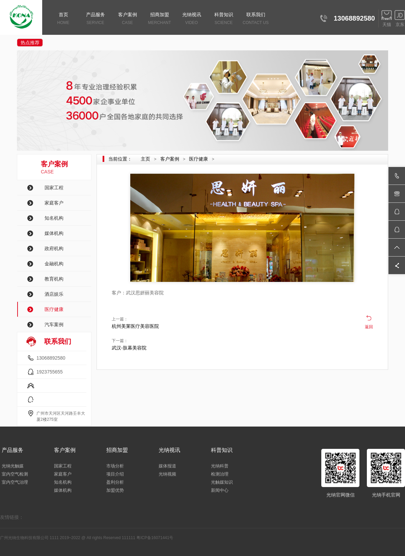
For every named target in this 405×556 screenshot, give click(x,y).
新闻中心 (219, 490)
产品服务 (95, 19)
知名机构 (54, 218)
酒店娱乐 (54, 294)
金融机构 (54, 263)
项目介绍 (115, 474)
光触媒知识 (222, 482)
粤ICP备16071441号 (154, 537)
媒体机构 (54, 233)
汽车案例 (54, 324)
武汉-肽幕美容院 (129, 347)
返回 (369, 326)
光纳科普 (219, 465)
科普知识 (224, 19)
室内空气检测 (15, 474)
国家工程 (54, 187)
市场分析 (115, 465)
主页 (145, 159)
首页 (63, 19)
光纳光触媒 (13, 465)
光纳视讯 (192, 19)
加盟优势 (115, 490)
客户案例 (127, 19)
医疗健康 (54, 309)
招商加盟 (159, 19)
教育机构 (54, 279)
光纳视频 (167, 474)
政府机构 (54, 248)
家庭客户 (54, 203)
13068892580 (50, 358)
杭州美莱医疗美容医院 (135, 326)
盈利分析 (115, 482)
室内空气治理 (15, 482)
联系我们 (256, 19)
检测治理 (219, 474)
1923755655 (49, 371)
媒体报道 (167, 465)
